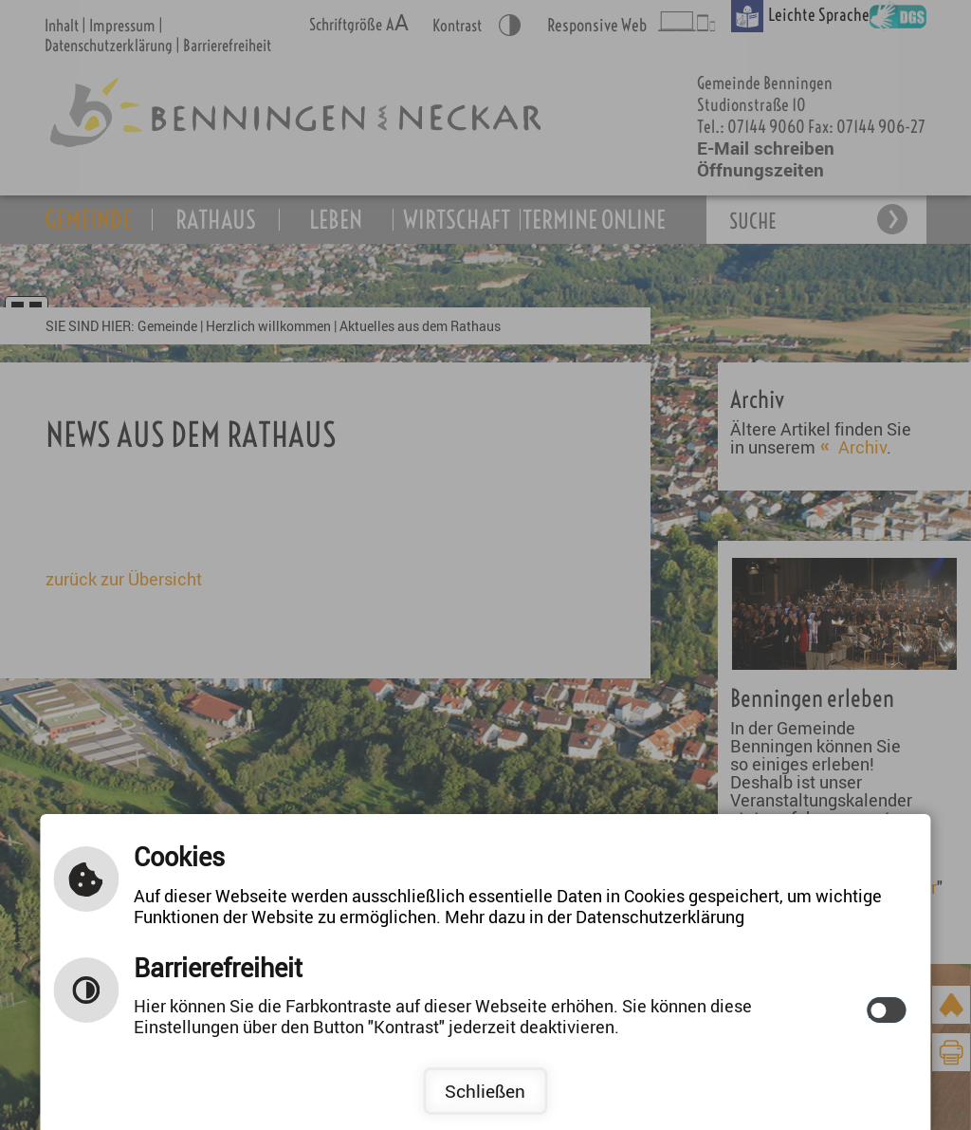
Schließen (485, 1091)
